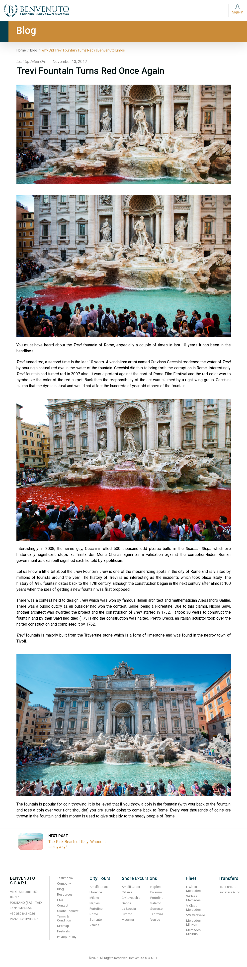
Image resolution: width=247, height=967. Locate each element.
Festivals (63, 931)
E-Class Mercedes (193, 889)
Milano (94, 898)
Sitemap (63, 926)
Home (21, 50)
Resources (65, 894)
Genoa (126, 903)
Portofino (96, 909)
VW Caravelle (195, 915)
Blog (33, 50)
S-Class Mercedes (193, 898)
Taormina (157, 914)
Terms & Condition (64, 918)
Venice (94, 925)
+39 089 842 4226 (22, 913)
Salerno (155, 903)
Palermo (156, 892)
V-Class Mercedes (193, 908)
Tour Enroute (227, 887)
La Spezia (129, 909)
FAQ (60, 900)
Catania (127, 892)
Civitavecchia (131, 898)
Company (64, 883)
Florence (95, 892)
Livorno (127, 914)
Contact (62, 905)
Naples (94, 903)
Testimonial (65, 878)
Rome (93, 914)
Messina (128, 919)
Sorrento (95, 919)
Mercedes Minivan (193, 922)
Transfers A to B (230, 892)
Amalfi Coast (98, 887)
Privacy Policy (66, 937)
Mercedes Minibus (193, 932)
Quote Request (68, 911)
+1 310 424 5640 (21, 908)
